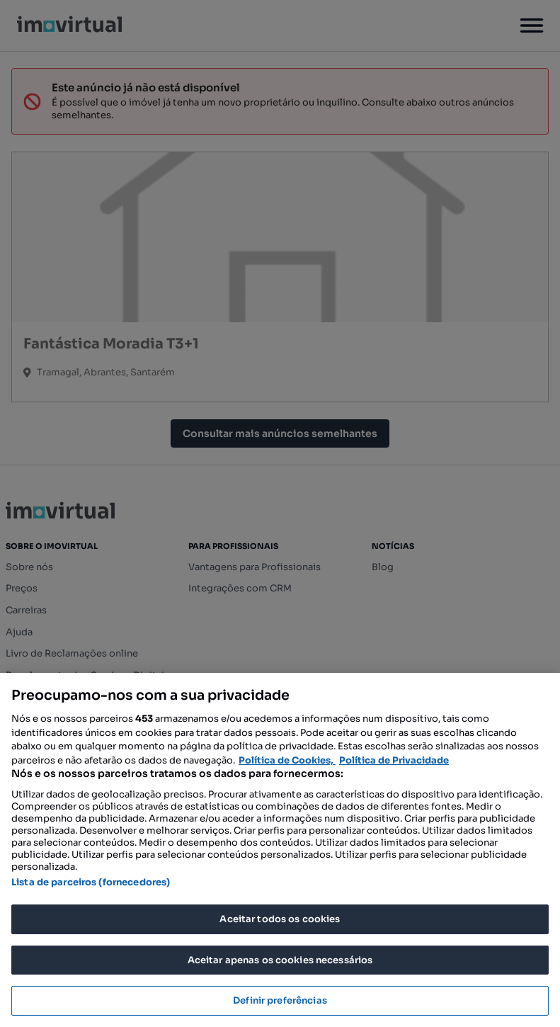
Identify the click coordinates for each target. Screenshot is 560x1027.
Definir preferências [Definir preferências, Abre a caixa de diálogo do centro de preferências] (280, 1000)
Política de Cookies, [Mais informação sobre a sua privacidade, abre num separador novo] (287, 760)
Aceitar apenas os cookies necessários (280, 960)
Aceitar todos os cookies (279, 919)
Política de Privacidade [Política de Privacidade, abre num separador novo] (394, 760)
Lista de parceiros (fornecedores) (90, 882)
